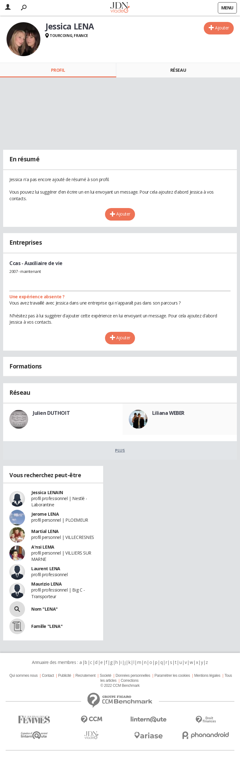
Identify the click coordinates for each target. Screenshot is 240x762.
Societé (105, 675)
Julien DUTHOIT (51, 413)
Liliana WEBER (168, 413)
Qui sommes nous (23, 675)
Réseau (178, 70)
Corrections (129, 680)
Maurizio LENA (46, 584)
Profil (58, 70)
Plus (120, 450)
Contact (48, 675)
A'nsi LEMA (42, 547)
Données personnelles (133, 675)
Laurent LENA (45, 569)
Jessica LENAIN (47, 492)
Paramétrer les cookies (172, 675)
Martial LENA (45, 531)
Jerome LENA (45, 514)
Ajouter (222, 28)
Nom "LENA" (44, 609)
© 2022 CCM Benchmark (119, 685)
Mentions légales (207, 675)
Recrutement (85, 675)
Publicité (64, 675)
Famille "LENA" (46, 626)
